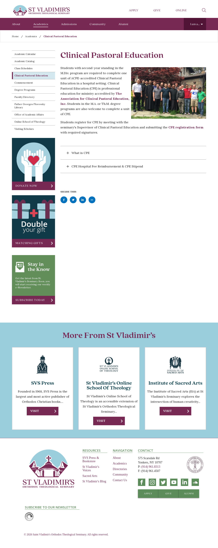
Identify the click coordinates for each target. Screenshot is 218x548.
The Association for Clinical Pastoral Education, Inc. (94, 99)
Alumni (123, 24)
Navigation (123, 450)
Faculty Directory (24, 97)
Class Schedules (23, 68)
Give (156, 10)
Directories (120, 469)
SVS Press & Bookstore (90, 459)
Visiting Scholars (24, 128)
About (16, 24)
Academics (40, 24)
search (204, 10)
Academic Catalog (24, 61)
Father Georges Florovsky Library (29, 106)
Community (98, 24)
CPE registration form (185, 127)
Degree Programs (24, 89)
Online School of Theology (29, 121)
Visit (34, 411)
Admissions (69, 24)
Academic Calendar (25, 54)
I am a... (195, 24)
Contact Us (120, 480)
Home (15, 36)
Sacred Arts (89, 476)
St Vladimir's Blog (94, 481)
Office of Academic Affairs (29, 114)
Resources (91, 450)
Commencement (23, 82)
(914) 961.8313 (150, 466)
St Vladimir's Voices (90, 468)
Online (181, 10)
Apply (133, 10)
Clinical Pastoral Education (60, 36)
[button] (33, 186)
